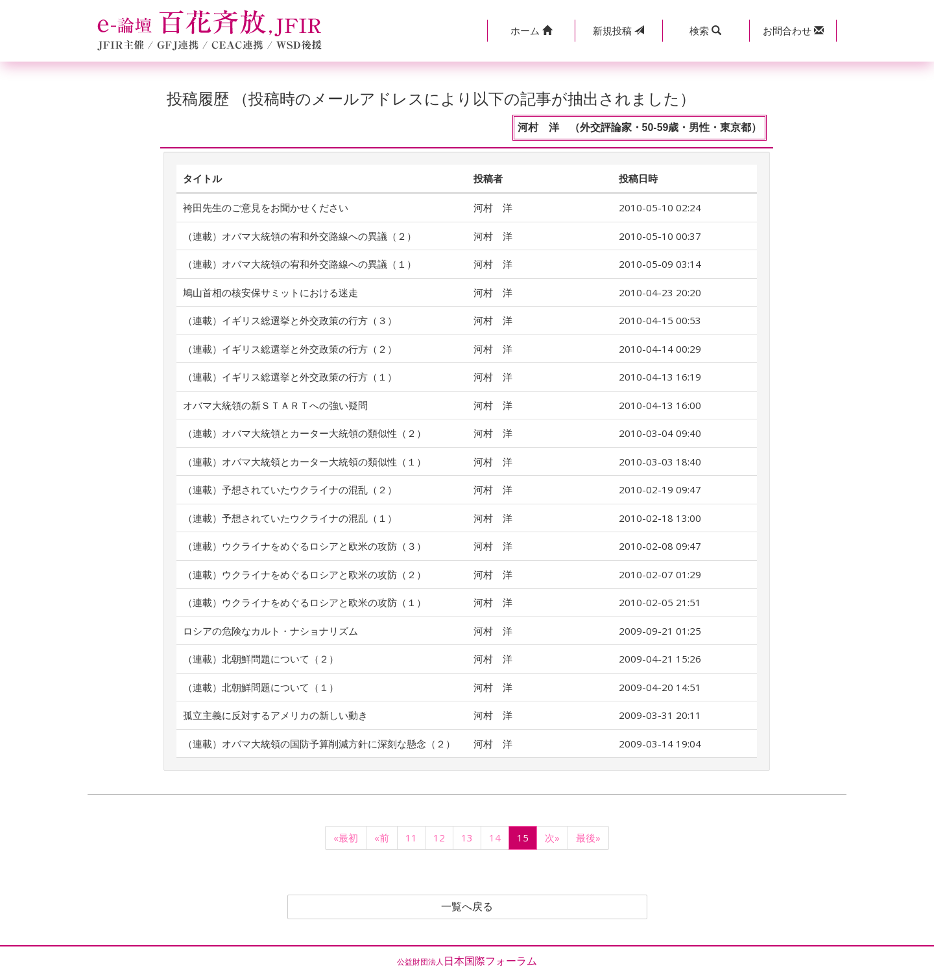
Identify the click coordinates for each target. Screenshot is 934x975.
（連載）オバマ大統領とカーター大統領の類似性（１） (304, 461)
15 (523, 837)
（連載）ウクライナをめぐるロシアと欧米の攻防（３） (304, 545)
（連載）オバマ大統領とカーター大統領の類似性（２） (304, 433)
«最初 (345, 837)
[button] (531, 30)
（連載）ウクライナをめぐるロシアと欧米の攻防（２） (304, 574)
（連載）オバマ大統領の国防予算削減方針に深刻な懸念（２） (319, 743)
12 (439, 837)
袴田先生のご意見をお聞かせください (265, 207)
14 (495, 837)
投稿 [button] (618, 30)
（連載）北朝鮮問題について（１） (261, 687)
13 (467, 837)
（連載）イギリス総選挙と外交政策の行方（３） (290, 320)
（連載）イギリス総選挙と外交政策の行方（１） (290, 376)
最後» (588, 837)
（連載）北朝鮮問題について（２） (261, 658)
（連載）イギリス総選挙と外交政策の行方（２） (290, 348)
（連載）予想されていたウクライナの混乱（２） (290, 489)
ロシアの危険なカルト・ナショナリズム (270, 630)
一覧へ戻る (467, 907)
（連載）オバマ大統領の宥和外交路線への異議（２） (299, 235)
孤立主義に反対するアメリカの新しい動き (275, 715)
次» (552, 837)
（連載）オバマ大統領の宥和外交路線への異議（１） (299, 263)
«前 (381, 837)
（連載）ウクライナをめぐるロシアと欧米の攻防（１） (304, 602)
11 (411, 837)
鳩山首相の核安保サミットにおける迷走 (270, 292)
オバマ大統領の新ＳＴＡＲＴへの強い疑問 (275, 405)
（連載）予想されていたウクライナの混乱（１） (290, 517)
